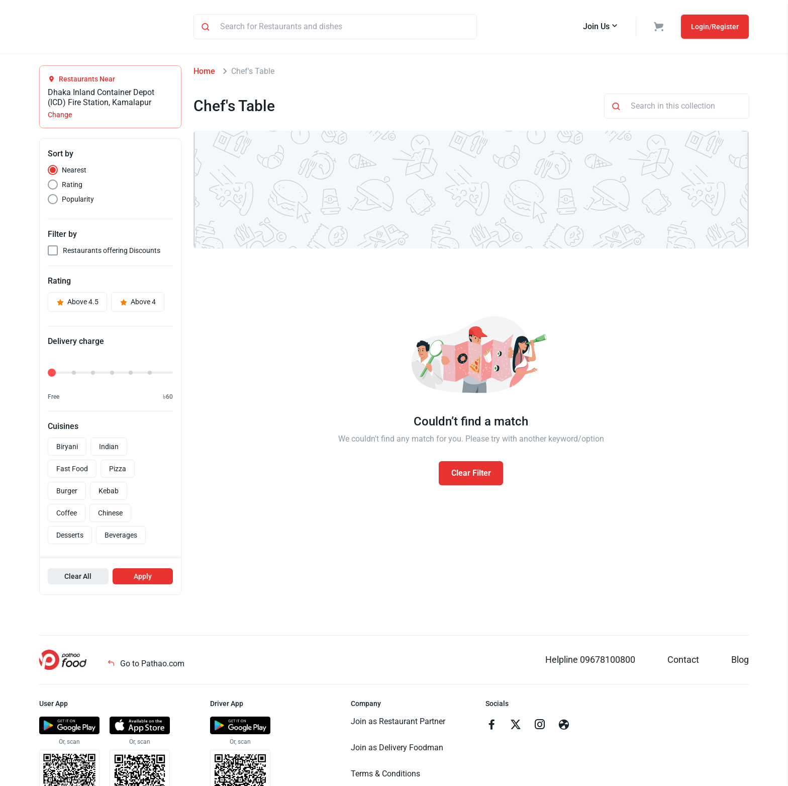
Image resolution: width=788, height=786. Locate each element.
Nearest (74, 171)
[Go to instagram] (540, 727)
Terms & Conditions (385, 775)
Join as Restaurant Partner (398, 723)
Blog (740, 661)
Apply (143, 578)
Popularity (78, 201)
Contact (683, 661)
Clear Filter (471, 474)
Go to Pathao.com (145, 665)
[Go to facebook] (491, 727)
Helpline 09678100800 (590, 661)
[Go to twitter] (516, 727)
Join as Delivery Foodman (397, 749)
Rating (72, 186)
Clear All (77, 578)
